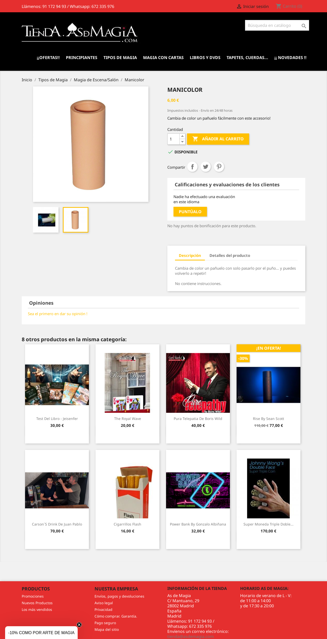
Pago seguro (105, 622)
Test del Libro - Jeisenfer (57, 418)
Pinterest (219, 167)
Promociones (33, 596)
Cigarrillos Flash (127, 524)
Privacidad (103, 609)
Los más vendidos (37, 609)
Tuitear (206, 167)
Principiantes (81, 57)
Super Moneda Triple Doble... (268, 524)
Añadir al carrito (218, 139)
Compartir (192, 167)
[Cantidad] (173, 139)
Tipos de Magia (120, 57)
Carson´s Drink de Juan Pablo (57, 524)
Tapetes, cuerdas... (247, 57)
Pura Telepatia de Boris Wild (198, 418)
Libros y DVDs (205, 57)
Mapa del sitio (107, 629)
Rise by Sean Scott (268, 418)
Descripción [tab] (190, 255)
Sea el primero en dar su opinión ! (57, 313)
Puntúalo (190, 211)
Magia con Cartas (163, 57)
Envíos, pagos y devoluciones (119, 596)
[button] (41, 632)
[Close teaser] (79, 624)
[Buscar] (277, 25)
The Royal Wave (127, 418)
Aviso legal (104, 602)
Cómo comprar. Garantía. (116, 616)
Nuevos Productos (37, 602)
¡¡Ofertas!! (48, 57)
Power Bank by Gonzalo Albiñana (198, 524)
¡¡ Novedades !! (290, 57)
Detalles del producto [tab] (229, 255)
